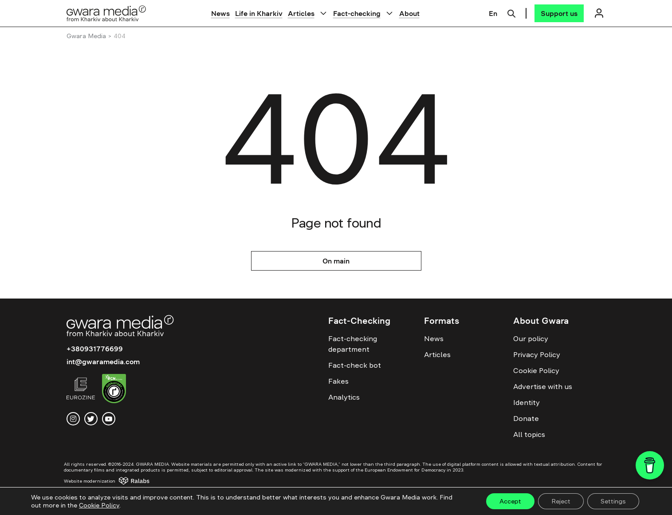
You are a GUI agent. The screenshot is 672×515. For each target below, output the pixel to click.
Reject (560, 501)
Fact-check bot (354, 365)
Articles (301, 13)
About (409, 13)
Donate (526, 418)
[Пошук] (511, 12)
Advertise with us (542, 386)
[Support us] (559, 13)
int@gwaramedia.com (103, 361)
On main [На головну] (336, 260)
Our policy (530, 338)
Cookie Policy (536, 370)
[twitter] (91, 418)
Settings (613, 501)
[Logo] (106, 13)
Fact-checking (357, 13)
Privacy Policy (536, 354)
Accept (510, 501)
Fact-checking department (352, 344)
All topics (529, 434)
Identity (526, 402)
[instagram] (73, 418)
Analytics (344, 397)
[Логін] (599, 13)
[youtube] (108, 418)
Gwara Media (86, 36)
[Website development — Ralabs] (115, 481)
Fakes (338, 381)
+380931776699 (95, 348)
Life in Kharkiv (259, 13)
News (220, 13)
